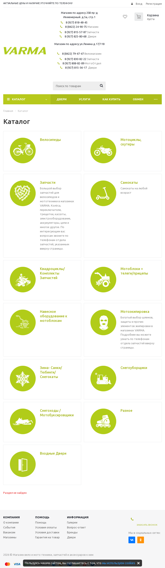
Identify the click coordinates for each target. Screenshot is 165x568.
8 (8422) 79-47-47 (73, 53)
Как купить (111, 99)
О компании (11, 522)
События (9, 527)
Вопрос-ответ (76, 527)
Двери (62, 99)
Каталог (19, 99)
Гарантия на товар (47, 537)
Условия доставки (47, 532)
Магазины (9, 537)
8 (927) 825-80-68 (75, 36)
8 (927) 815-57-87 (75, 32)
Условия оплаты (46, 527)
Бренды (72, 532)
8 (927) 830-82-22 (75, 58)
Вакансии (9, 532)
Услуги (84, 99)
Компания (11, 517)
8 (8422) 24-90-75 (76, 26)
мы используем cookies (118, 563)
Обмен (138, 99)
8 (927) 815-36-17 (76, 67)
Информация (78, 517)
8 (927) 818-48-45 (76, 22)
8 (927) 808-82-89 (73, 63)
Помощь (42, 517)
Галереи (72, 522)
